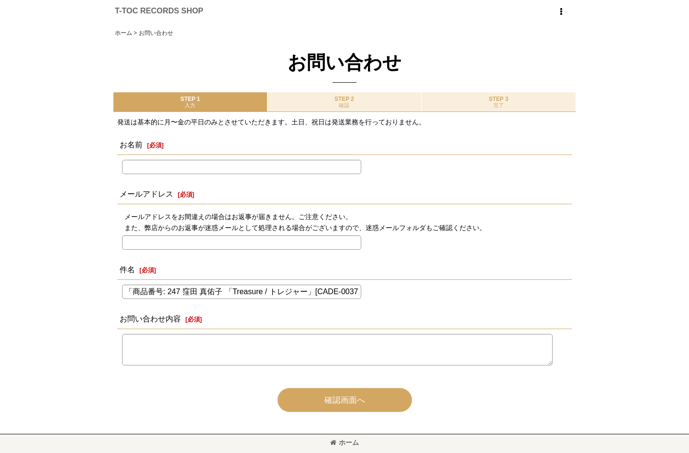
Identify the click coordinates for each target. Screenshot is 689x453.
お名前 (131, 144)
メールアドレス (146, 193)
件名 (127, 269)
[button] (560, 12)
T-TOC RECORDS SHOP (159, 10)
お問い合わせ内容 (150, 318)
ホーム (344, 442)
